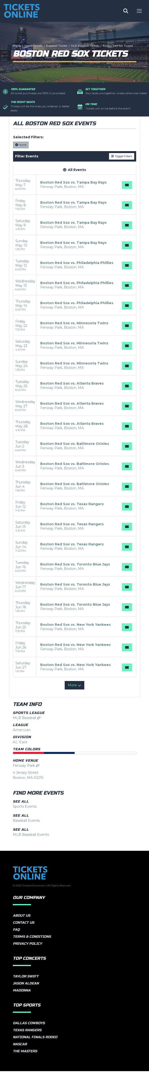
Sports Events (25, 811)
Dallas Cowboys (29, 1028)
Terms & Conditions (32, 941)
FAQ (16, 934)
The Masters (25, 1056)
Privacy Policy (27, 948)
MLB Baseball (27, 722)
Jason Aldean (26, 988)
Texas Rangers (27, 1035)
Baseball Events (26, 825)
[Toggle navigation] (139, 12)
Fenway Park (26, 770)
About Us (21, 920)
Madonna (22, 995)
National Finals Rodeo (35, 1042)
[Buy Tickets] (127, 190)
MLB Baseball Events (31, 839)
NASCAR (20, 1049)
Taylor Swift (26, 981)
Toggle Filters (121, 161)
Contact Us (23, 927)
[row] (74, 189)
